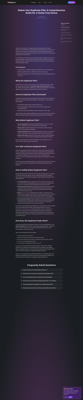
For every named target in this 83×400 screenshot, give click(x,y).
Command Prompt (25, 209)
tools (39, 224)
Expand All (63, 24)
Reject (66, 397)
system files (30, 155)
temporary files (37, 155)
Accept (70, 397)
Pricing (45, 2)
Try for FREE (71, 2)
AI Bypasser (33, 2)
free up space (46, 124)
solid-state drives (21, 136)
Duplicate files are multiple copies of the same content (28, 84)
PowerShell (18, 209)
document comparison (26, 192)
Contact (50, 2)
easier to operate (48, 131)
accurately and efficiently (22, 183)
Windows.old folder (20, 156)
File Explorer (47, 207)
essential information (35, 201)
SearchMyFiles (47, 209)
